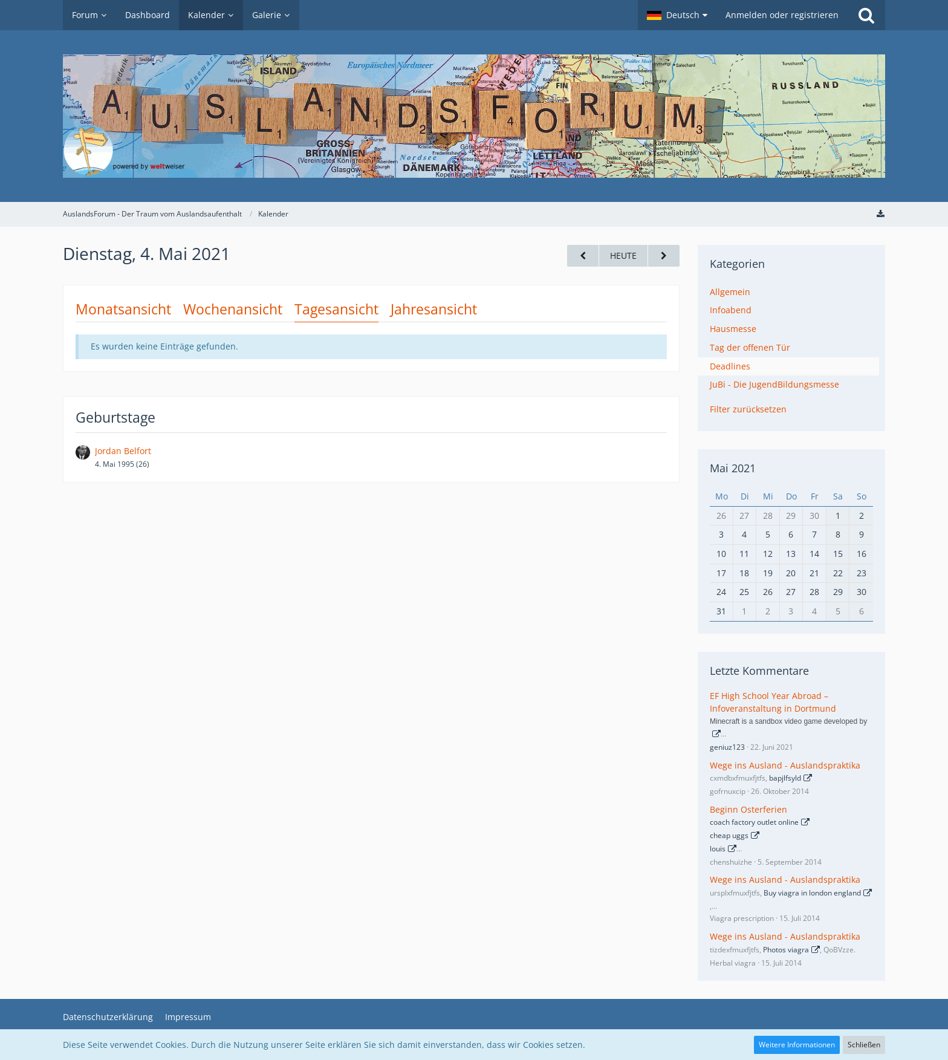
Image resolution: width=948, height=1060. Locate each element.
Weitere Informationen (797, 1044)
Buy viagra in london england (812, 893)
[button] (677, 15)
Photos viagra (786, 950)
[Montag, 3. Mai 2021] (583, 256)
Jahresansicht (434, 309)
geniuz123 (727, 747)
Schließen (864, 1044)
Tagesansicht (336, 309)
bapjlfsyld (785, 778)
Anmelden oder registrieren (782, 15)
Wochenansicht (232, 309)
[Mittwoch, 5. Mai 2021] (664, 256)
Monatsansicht (123, 309)
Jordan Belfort (123, 451)
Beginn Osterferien (748, 809)
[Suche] (866, 15)
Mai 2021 (733, 468)
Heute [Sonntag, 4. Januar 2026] (623, 255)
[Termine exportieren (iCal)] (880, 213)
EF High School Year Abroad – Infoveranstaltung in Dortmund (773, 702)
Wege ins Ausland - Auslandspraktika (785, 765)
